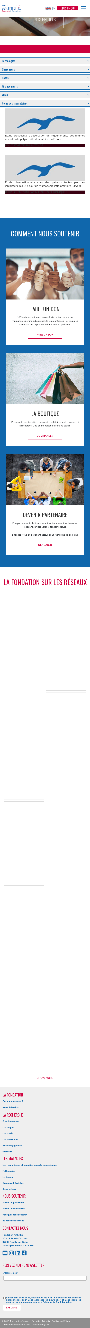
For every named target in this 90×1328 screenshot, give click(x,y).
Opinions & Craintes (13, 1183)
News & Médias (11, 1107)
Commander (45, 435)
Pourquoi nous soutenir (15, 1214)
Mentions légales (41, 1324)
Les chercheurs (10, 1139)
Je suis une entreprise (14, 1208)
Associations (9, 1189)
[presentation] (29, 1290)
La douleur (8, 1177)
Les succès (8, 1133)
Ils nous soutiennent (13, 1220)
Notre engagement (12, 1145)
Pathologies (9, 1171)
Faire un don (45, 334)
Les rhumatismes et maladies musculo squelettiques (30, 1165)
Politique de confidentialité (17, 1324)
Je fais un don (67, 8)
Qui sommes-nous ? (13, 1101)
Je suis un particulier (13, 1202)
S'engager (45, 544)
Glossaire (7, 1151)
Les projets (8, 1127)
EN (50, 8)
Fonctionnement (11, 1121)
